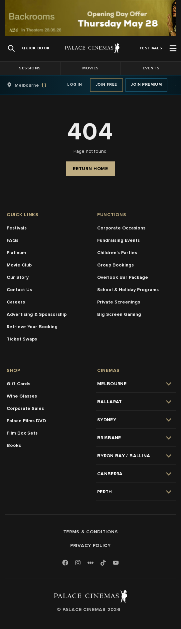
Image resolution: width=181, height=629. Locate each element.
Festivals (17, 228)
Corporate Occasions (121, 228)
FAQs (12, 240)
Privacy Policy (90, 545)
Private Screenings (118, 302)
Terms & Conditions (90, 532)
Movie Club (19, 265)
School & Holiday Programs (128, 289)
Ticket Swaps (22, 339)
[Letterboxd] (90, 563)
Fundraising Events (118, 240)
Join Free (106, 84)
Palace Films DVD (26, 421)
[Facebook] (65, 563)
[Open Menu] (173, 48)
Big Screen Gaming (119, 314)
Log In (74, 84)
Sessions (30, 68)
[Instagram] (78, 563)
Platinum (16, 252)
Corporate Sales (25, 408)
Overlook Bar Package (122, 277)
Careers (16, 302)
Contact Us (19, 289)
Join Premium (146, 84)
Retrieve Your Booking (32, 327)
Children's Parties (117, 252)
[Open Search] (11, 48)
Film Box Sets (22, 433)
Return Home (90, 168)
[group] (33, 85)
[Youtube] (116, 563)
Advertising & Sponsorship (37, 314)
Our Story (18, 277)
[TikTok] (103, 563)
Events (151, 68)
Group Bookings (115, 265)
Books (14, 445)
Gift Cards (18, 384)
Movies (90, 68)
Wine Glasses (22, 396)
